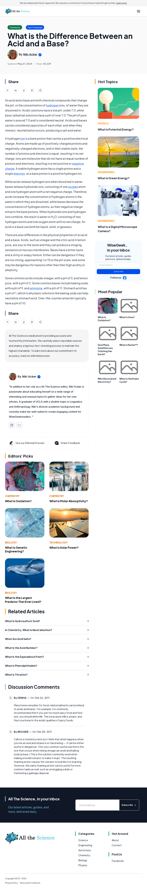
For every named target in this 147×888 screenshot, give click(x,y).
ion (23, 138)
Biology (11, 542)
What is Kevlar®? (128, 344)
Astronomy (84, 850)
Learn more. (121, 3)
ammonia (36, 288)
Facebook (118, 860)
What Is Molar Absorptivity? (68, 501)
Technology (58, 542)
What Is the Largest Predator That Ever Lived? (23, 599)
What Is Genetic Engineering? (16, 549)
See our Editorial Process (26, 442)
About (115, 840)
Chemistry (12, 496)
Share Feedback (67, 442)
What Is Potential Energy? (116, 129)
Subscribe (118, 271)
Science (83, 840)
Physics (103, 123)
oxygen (73, 186)
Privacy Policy (11, 883)
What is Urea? (127, 317)
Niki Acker (30, 54)
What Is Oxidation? (18, 501)
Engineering (106, 172)
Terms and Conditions (30, 883)
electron (19, 173)
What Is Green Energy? (114, 178)
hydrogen (52, 105)
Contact (117, 845)
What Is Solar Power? (64, 547)
